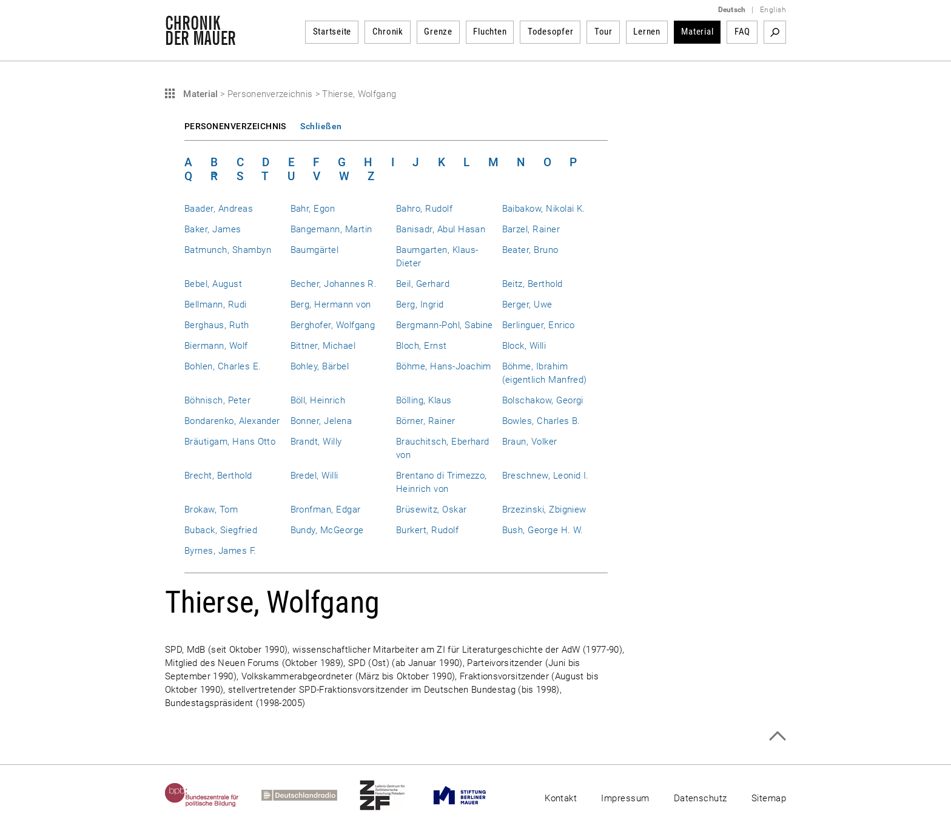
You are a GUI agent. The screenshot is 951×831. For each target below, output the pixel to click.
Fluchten (489, 31)
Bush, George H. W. (542, 530)
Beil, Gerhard (422, 283)
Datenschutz (700, 798)
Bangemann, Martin (331, 229)
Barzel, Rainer (531, 229)
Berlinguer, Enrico (538, 325)
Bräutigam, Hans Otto (229, 441)
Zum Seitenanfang (777, 736)
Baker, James (212, 229)
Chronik (387, 31)
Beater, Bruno (530, 249)
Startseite (332, 31)
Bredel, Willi (314, 475)
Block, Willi (524, 345)
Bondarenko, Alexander (232, 421)
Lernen (646, 31)
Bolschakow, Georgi (542, 400)
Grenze (438, 31)
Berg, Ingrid (420, 304)
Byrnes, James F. (220, 550)
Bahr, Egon (313, 208)
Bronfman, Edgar (326, 509)
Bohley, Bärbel (320, 366)
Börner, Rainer (425, 421)
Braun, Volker (529, 441)
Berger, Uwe (527, 304)
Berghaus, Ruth (216, 325)
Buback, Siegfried (220, 530)
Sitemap (768, 798)
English (773, 9)
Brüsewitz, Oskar (431, 509)
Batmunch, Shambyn (227, 249)
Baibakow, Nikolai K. (543, 208)
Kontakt (561, 798)
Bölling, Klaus (424, 400)
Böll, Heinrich (318, 400)
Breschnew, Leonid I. (545, 475)
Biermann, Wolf (216, 345)
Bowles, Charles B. (541, 421)
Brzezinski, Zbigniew (544, 509)
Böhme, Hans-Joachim (443, 366)
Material (697, 31)
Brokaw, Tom (211, 509)
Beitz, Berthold (532, 283)
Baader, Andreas (218, 208)
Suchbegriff (775, 32)
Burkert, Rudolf (427, 530)
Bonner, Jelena (321, 421)
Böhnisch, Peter (217, 400)
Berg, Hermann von (331, 304)
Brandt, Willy (316, 441)
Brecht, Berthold (218, 475)
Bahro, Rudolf (424, 208)
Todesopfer (551, 31)
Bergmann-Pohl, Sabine (444, 325)
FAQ (742, 31)
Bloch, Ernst (421, 345)
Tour (603, 31)
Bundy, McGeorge (327, 530)
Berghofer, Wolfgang (333, 325)
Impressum (625, 798)
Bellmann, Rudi (215, 304)
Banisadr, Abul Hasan (440, 229)
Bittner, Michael (323, 345)
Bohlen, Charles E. (222, 366)
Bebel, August (213, 283)
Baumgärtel (315, 249)
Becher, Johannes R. (334, 283)
